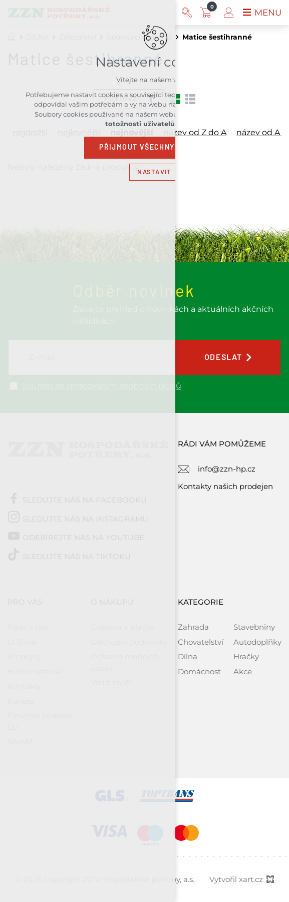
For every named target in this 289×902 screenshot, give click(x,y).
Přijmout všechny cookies (154, 147)
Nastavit (154, 172)
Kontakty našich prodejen (225, 486)
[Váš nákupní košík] (206, 13)
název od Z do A (194, 132)
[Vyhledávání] (185, 13)
